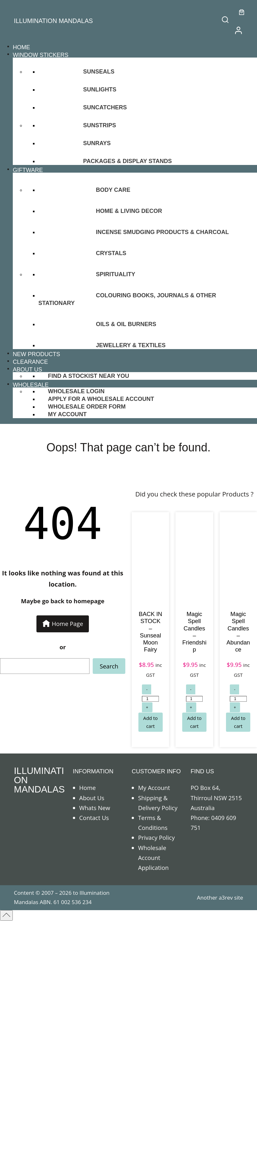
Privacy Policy (156, 837)
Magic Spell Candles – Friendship (194, 631)
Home (87, 788)
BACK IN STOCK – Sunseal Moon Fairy (150, 631)
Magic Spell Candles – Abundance (238, 631)
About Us (92, 798)
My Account (154, 788)
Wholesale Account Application (153, 857)
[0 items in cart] (241, 12)
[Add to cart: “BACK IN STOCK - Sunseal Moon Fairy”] (150, 722)
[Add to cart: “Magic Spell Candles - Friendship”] (194, 722)
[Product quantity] (150, 699)
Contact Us (94, 818)
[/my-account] (238, 30)
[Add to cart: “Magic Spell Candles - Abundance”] (238, 722)
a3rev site (231, 897)
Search (109, 666)
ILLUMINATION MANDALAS (53, 20)
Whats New (94, 808)
